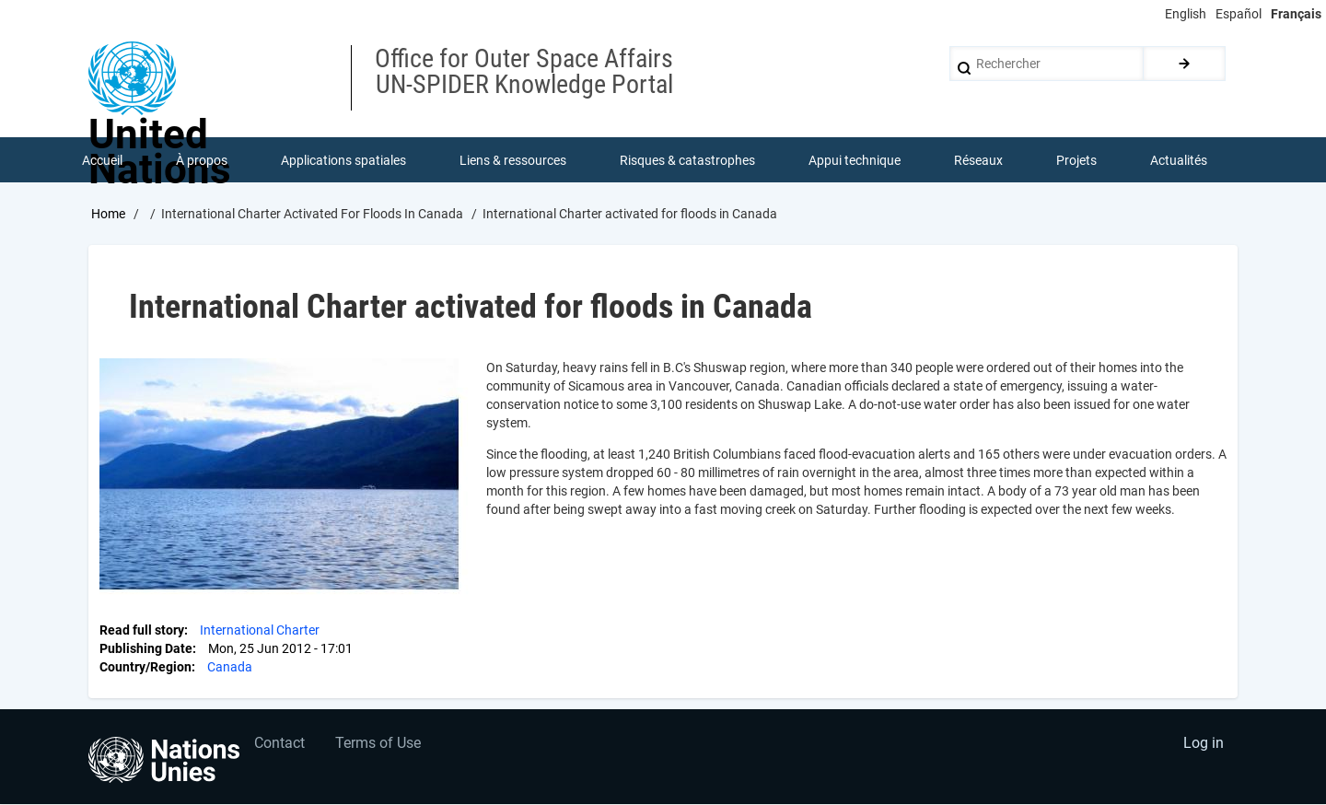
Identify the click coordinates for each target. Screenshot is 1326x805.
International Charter (260, 631)
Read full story (141, 631)
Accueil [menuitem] (102, 160)
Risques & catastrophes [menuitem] (687, 160)
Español (1239, 13)
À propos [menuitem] (201, 160)
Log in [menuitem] (1202, 745)
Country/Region (145, 667)
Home (108, 214)
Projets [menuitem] (1076, 160)
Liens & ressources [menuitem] (512, 160)
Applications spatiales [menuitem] (343, 160)
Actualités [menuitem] (1178, 160)
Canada (229, 667)
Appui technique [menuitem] (854, 160)
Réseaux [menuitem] (978, 160)
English (1185, 13)
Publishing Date (145, 649)
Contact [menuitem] (279, 745)
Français (1296, 13)
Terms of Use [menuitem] (380, 745)
